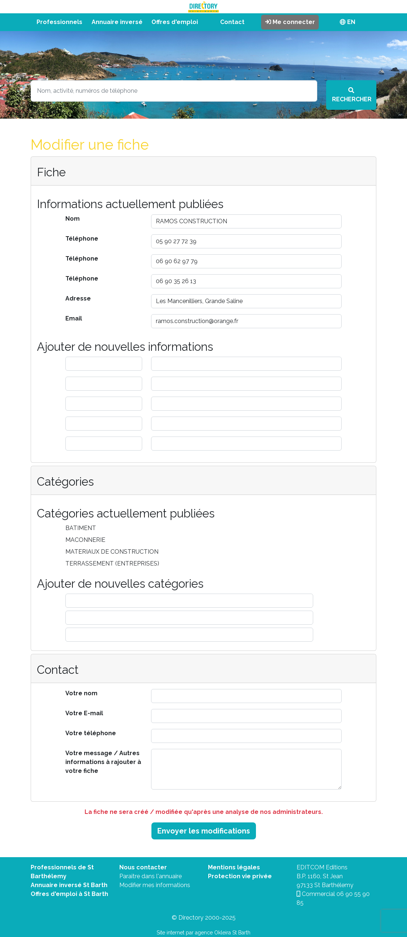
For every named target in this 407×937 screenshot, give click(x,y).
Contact (232, 22)
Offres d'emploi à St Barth (69, 893)
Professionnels (59, 22)
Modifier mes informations (154, 885)
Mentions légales (234, 867)
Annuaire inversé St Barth (69, 885)
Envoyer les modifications (203, 830)
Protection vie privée (240, 876)
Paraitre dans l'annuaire (150, 876)
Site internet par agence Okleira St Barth (203, 933)
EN (347, 22)
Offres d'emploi (174, 22)
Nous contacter (143, 867)
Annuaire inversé (117, 22)
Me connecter (290, 22)
